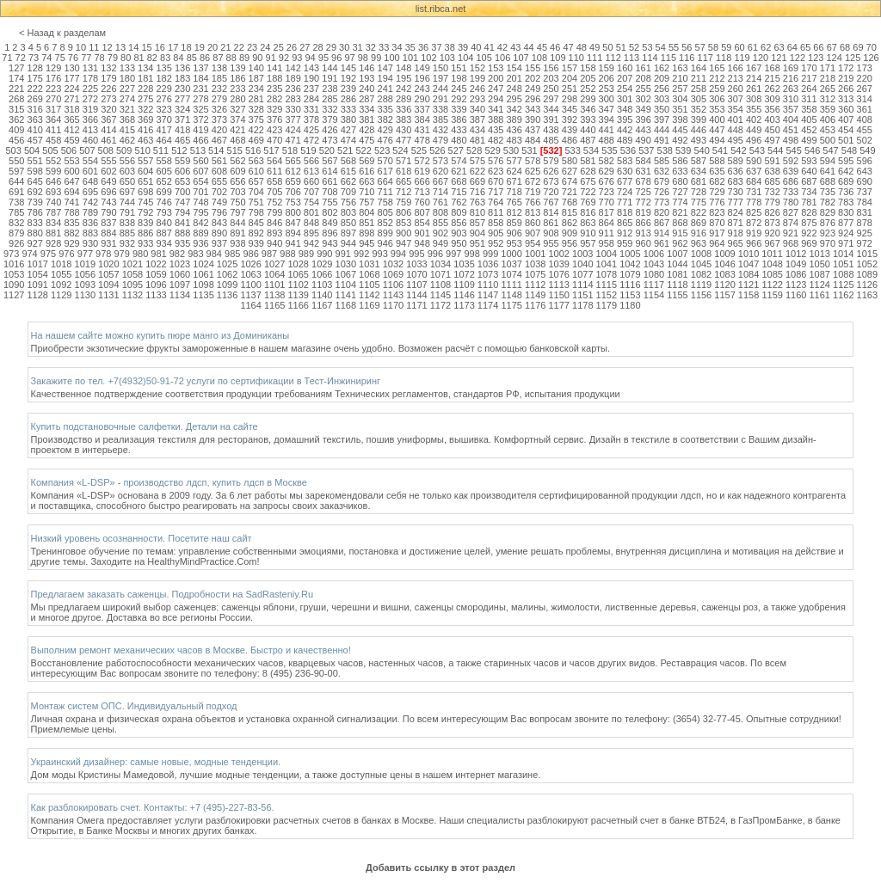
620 (440, 171)
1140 (321, 295)
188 (274, 78)
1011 (771, 253)
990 (324, 253)
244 (440, 88)
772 (642, 202)
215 (771, 78)
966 (753, 243)
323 (163, 109)
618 (403, 171)
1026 (250, 264)
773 (661, 202)
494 (716, 140)
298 (569, 99)
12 (107, 47)
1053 (13, 274)
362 (16, 119)
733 (790, 192)
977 (85, 253)
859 (514, 223)
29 (331, 47)
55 (673, 47)
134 (145, 68)
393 (587, 119)
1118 (677, 284)
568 (348, 161)
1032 (393, 264)
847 (292, 223)
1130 (85, 295)
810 (477, 212)
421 (237, 130)
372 (200, 119)
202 (532, 78)
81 (138, 57)
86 (205, 57)
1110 (487, 284)
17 (173, 47)
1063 (250, 274)
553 (71, 161)
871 (735, 223)
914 (661, 233)
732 (771, 192)
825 (753, 212)
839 (145, 223)
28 (317, 47)
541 (720, 150)
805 (385, 212)
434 (477, 130)
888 (182, 233)
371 (182, 119)
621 (458, 171)
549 (867, 150)
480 (458, 140)
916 (698, 233)
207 (624, 78)
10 (81, 47)
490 (642, 140)
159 (606, 68)
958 (606, 243)
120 (760, 57)
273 (108, 99)
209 (661, 78)
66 (818, 47)
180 (127, 78)
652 (163, 181)
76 (73, 57)
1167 (321, 305)
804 (366, 212)
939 (256, 243)
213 (735, 78)
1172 (440, 305)
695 (90, 192)
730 (735, 192)
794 (182, 212)
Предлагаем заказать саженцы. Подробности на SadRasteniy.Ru (172, 594)
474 (348, 140)
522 (363, 150)
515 (235, 150)
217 (808, 78)
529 (492, 150)
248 (514, 88)
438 (550, 130)
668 (458, 181)
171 (827, 68)
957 (587, 243)
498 (790, 140)
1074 (511, 274)
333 (348, 109)
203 (550, 78)
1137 (250, 295)
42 (502, 47)
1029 (321, 264)
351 (679, 109)
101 (410, 57)
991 (343, 253)
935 (182, 243)
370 (163, 119)
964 (716, 243)
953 (514, 243)
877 (845, 223)
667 (440, 181)
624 (514, 171)
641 (827, 171)
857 (477, 223)
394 (606, 119)
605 (163, 171)
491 (661, 140)
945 (366, 243)
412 (71, 130)
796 (219, 212)
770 (606, 202)
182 (163, 78)
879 (16, 233)
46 (555, 47)
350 (661, 109)
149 (421, 68)
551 (35, 161)
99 (376, 57)
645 (35, 181)
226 (108, 88)
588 (716, 161)
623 (495, 171)
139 (237, 68)
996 (435, 253)
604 (145, 171)
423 (274, 130)
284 (311, 99)
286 (348, 99)
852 (385, 223)
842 (200, 223)
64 (792, 47)
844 (237, 223)
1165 (274, 305)
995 (416, 253)
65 (805, 47)
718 (514, 192)
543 (757, 150)
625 (532, 171)
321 (127, 109)
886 (145, 233)
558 (163, 161)
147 (385, 68)
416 (145, 130)
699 (163, 192)
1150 (558, 295)
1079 (629, 274)
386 (458, 119)
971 (845, 243)
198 (458, 78)
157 (569, 68)
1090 (13, 284)
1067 (346, 274)
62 (766, 47)
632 (661, 171)
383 (403, 119)
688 (827, 181)
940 (274, 243)
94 (310, 57)
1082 (701, 274)
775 (698, 202)
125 (852, 57)
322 (145, 109)
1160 (796, 295)
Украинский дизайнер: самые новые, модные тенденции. (156, 762)
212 (716, 78)
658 (274, 181)
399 (698, 119)
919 (753, 233)
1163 (867, 295)
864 (606, 223)
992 (361, 253)
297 (550, 99)
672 (532, 181)
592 (790, 161)
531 (529, 150)
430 (403, 130)
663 (366, 181)
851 (366, 223)
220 (864, 78)
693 (53, 192)
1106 (393, 284)
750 (237, 202)
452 (808, 130)
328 (256, 109)
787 (53, 212)
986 (250, 253)
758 (385, 202)
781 (808, 202)
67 (832, 47)
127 (16, 68)
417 (163, 130)
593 (808, 161)
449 (753, 130)
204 (569, 78)
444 (661, 130)
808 (440, 212)
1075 (535, 274)
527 (456, 150)
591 (771, 161)
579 (550, 161)
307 (735, 99)
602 (108, 171)
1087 (820, 274)
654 (200, 181)
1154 (654, 295)
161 (642, 68)
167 (753, 68)
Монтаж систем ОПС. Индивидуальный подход (134, 706)
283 (292, 99)
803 (348, 212)
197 (440, 78)
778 (753, 202)
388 (495, 119)
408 (864, 119)
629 (606, 171)
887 (163, 233)
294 (495, 99)
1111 (511, 284)
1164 (250, 305)
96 (336, 57)
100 (391, 57)
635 (716, 171)
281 (256, 99)
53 (647, 47)
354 (735, 109)
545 (794, 150)
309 (771, 99)
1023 (179, 264)
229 (163, 88)
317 (53, 109)
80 (125, 57)
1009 (724, 253)
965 (735, 243)
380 (348, 119)
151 (458, 68)
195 (403, 78)
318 (71, 109)
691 (16, 192)
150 (440, 68)
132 (108, 68)
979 (121, 253)
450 (771, 130)
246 (477, 88)
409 (16, 130)
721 (569, 192)
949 (440, 243)
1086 (796, 274)
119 (741, 57)
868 (679, 223)
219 (845, 78)
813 (532, 212)
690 (864, 181)
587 (698, 161)
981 (158, 253)
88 (231, 57)
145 (348, 68)
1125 (843, 284)
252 (587, 88)
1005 (629, 253)
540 (701, 150)
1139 (297, 295)
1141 (346, 295)
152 (477, 68)
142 (292, 68)
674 (569, 181)
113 (631, 57)
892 (256, 233)
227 (127, 88)
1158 (748, 295)
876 (827, 223)
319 (90, 109)
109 (557, 57)
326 (219, 109)
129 (53, 68)
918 (735, 233)
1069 (393, 274)
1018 (61, 264)
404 (790, 119)
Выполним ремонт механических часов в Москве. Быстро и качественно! (191, 650)
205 (587, 78)
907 (532, 233)
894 (292, 233)
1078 (606, 274)
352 (698, 109)
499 (808, 140)
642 (845, 171)
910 (587, 233)
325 (200, 109)
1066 (321, 274)
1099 (227, 284)
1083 (724, 274)
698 (145, 192)
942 (311, 243)
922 (808, 233)
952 (495, 243)
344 (550, 109)
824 (735, 212)
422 (256, 130)
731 (753, 192)
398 (679, 119)
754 (311, 202)
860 (532, 223)
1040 (582, 264)
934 (163, 243)
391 (550, 119)
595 (845, 161)
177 (71, 78)
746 (163, 202)
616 (366, 171)
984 (214, 253)
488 (606, 140)
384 (421, 119)
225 (90, 88)
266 (845, 88)
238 (329, 88)
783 (845, 202)
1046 (724, 264)
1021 (132, 264)
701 (200, 192)
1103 (321, 284)
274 (127, 99)
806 (403, 212)
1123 (796, 284)
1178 (582, 305)
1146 (463, 295)
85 (192, 57)
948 (421, 243)
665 (403, 181)
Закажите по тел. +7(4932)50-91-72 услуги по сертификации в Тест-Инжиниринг (205, 381)
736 (845, 192)
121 (778, 57)
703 (237, 192)
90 (257, 57)
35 (410, 47)
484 (532, 140)
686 (790, 181)
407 (845, 119)
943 (329, 243)
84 (178, 57)
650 (127, 181)
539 (683, 150)
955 (550, 243)
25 (279, 47)
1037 (511, 264)
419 (200, 130)
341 (495, 109)
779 (771, 202)
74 (46, 57)
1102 (297, 284)
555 (108, 161)
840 (163, 223)
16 (160, 47)
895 (311, 233)
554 (90, 161)
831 (864, 212)
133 (127, 68)
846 (274, 223)
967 (771, 243)
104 (465, 57)
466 (200, 140)
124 (833, 57)
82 (152, 57)
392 (569, 119)
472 (311, 140)
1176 (535, 305)
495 (735, 140)
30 (344, 47)
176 (53, 78)
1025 (227, 264)
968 (790, 243)
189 (292, 78)
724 (624, 192)
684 (753, 181)
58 (713, 47)
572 (421, 161)
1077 (582, 274)
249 (532, 88)
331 (311, 109)
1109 (463, 284)
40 (476, 47)
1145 (440, 295)
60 (739, 47)
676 (606, 181)
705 (274, 192)
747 (182, 202)
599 (53, 171)
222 (35, 88)
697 (127, 192)
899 (385, 233)
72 (20, 57)
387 (477, 119)
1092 (61, 284)
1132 (132, 295)
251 (569, 88)
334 (366, 109)
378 (311, 119)
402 (753, 119)
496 (753, 140)
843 (219, 223)
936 (200, 243)
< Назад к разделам (62, 33)
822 (698, 212)
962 (679, 243)
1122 (771, 284)
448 (735, 130)
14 (133, 47)
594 (827, 161)
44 (528, 47)
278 (200, 99)
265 (827, 88)
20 (212, 47)
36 (423, 47)
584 (642, 161)
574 (458, 161)
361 (864, 109)
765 (514, 202)
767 (550, 202)
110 (576, 57)
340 (477, 109)
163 (679, 68)
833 (35, 223)
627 (569, 171)
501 (845, 140)
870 (716, 223)
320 (108, 109)
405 (808, 119)
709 (348, 192)
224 (71, 88)
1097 (179, 284)
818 (624, 212)
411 (53, 130)
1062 (227, 274)
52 (634, 47)
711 (385, 192)
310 (790, 99)
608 (219, 171)
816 (587, 212)
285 (329, 99)
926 (16, 243)
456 (16, 140)
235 (274, 88)
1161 (820, 295)
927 (35, 243)
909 (569, 233)
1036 (487, 264)
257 (679, 88)
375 (256, 119)
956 (569, 243)
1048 (771, 264)
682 (716, 181)
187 (256, 78)
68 (845, 47)
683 (735, 181)
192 (348, 78)
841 (182, 223)
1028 (297, 264)
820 (661, 212)
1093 (85, 284)
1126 (867, 284)
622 (477, 171)
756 (348, 202)
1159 (771, 295)
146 (366, 68)
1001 (535, 253)
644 (16, 181)
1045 (701, 264)
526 (437, 150)
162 (661, 68)
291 (440, 99)
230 (182, 88)
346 (587, 109)
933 (145, 243)
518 (290, 150)
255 (642, 88)
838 (127, 223)
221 (16, 88)
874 (790, 223)
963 (698, 243)
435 (495, 130)
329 (274, 109)
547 (830, 150)
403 (771, 119)
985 (232, 253)
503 (13, 150)
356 (771, 109)
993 (379, 253)
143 (311, 68)
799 (274, 212)
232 (219, 88)
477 (403, 140)
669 (477, 181)
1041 (606, 264)
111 (594, 57)
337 (421, 109)
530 (511, 150)
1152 (606, 295)
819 (642, 212)
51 (621, 47)
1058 (132, 274)
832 (16, 223)
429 (385, 130)
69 (858, 47)
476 (385, 140)
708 (329, 192)
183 (182, 78)
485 (550, 140)
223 (53, 88)
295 (514, 99)
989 (306, 253)
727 (679, 192)
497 (771, 140)
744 (127, 202)
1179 (606, 305)
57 (700, 47)
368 (127, 119)
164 (698, 68)
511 (161, 150)
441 (606, 130)
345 (569, 109)
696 (108, 192)
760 (421, 202)
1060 (179, 274)
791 (127, 212)
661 (329, 181)
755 (329, 202)
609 (237, 171)
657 (256, 181)
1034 (440, 264)
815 (569, 212)
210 (679, 78)
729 (716, 192)
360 (845, 109)
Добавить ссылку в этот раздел (440, 867)
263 (790, 88)
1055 (61, 274)
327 (237, 109)
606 (182, 171)
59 (726, 47)
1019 (85, 264)
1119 (701, 284)
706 (292, 192)
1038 (535, 264)
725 (642, 192)
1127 (13, 295)
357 (790, 109)
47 (568, 47)
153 (495, 68)
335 (385, 109)
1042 (629, 264)
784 (864, 202)
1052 (867, 264)
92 (284, 57)
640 (808, 171)
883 (90, 233)
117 (705, 57)
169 (790, 68)
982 (177, 253)
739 (35, 202)
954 (532, 243)
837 (108, 223)
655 (219, 181)
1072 (463, 274)
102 (428, 57)
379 (329, 119)
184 (200, 78)
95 (323, 57)
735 (827, 192)
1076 (558, 274)
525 (419, 150)
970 (827, 243)
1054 (37, 274)
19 (199, 47)
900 (403, 233)
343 (532, 109)
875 (808, 223)
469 (256, 140)
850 (348, 223)
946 (385, 243)
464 (163, 140)
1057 (108, 274)
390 (532, 119)
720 (550, 192)
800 (292, 212)
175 (35, 78)
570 (385, 161)
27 (304, 47)
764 (495, 202)
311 (808, 99)
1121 (748, 284)
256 (661, 88)
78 (99, 57)
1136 (227, 295)
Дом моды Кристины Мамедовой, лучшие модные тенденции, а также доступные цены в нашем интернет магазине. (286, 775)
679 (661, 181)
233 (237, 88)
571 (403, 161)
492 (679, 140)
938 (237, 243)
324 (182, 109)
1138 (274, 295)
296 (532, 99)
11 (94, 47)
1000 (511, 253)
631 (642, 171)
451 (790, 130)
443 (642, 130)
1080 (654, 274)
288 (385, 99)
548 (849, 150)
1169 (369, 305)
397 (661, 119)
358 (808, 109)
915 (679, 233)
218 (827, 78)
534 (591, 150)
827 (790, 212)
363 (35, 119)
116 (686, 57)
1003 (582, 253)
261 (753, 88)
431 (421, 130)
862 (569, 223)
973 (11, 253)
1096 (155, 284)
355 (753, 109)
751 (256, 202)
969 (808, 243)
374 (237, 119)
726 (661, 192)
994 (398, 253)
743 (108, 202)
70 (871, 47)
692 (35, 192)
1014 (843, 253)
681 (698, 181)
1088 (843, 274)
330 (292, 109)
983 (195, 253)
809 (458, 212)
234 (256, 88)
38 (450, 47)
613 (311, 171)
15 (146, 47)
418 (182, 130)
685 (771, 181)
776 (716, 202)
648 (90, 181)
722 (587, 192)
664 (385, 181)
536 (628, 150)
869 (698, 223)
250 (550, 88)
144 (329, 68)
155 (532, 68)
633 (679, 171)
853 (403, 223)
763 (477, 202)
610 (256, 171)
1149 (535, 295)
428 (366, 130)
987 (269, 253)
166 (735, 68)
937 (219, 243)
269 (35, 99)
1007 (677, 253)
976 (66, 253)
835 (71, 223)
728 (698, 192)
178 (90, 78)
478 (421, 140)
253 (606, 88)
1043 (654, 264)
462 (127, 140)
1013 (819, 253)
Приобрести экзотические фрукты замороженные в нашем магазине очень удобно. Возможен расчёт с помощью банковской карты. (320, 348)
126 (870, 57)
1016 (13, 264)
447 (716, 130)
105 (483, 57)
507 (87, 150)
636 (735, 171)
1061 (203, 274)
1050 (820, 264)
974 (29, 253)
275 (145, 99)
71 (7, 57)
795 (200, 212)
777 (735, 202)
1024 (203, 264)
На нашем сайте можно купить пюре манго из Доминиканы (160, 335)
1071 (440, 274)
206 (606, 78)
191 (329, 78)
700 (182, 192)
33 (384, 47)
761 (440, 202)
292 (458, 99)
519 (308, 150)
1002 (558, 253)
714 (440, 192)
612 (292, 171)
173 (864, 68)
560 (200, 161)
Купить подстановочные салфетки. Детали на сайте (144, 426)
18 (186, 47)
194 (385, 78)
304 (679, 99)
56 (686, 47)
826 (771, 212)
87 (218, 57)
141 (274, 68)
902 (440, 233)
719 (532, 192)
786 (35, 212)
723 (606, 192)
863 (587, 223)
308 (753, 99)
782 (827, 202)
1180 (629, 305)
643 (864, 171)
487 (587, 140)
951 (477, 243)
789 (90, 212)
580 (569, 161)
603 (127, 171)
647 (71, 181)
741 (71, 202)
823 (716, 212)
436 (514, 130)
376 (274, 119)
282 (274, 99)
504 (32, 150)
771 (624, 202)
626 (550, 171)
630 (624, 171)
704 (256, 192)
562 (237, 161)
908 (550, 233)
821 (679, 212)
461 (108, 140)
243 (421, 88)
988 (287, 253)
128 (35, 68)
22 (239, 47)
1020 (108, 264)
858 (495, 223)
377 (292, 119)
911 (606, 233)
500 (827, 140)
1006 (654, 253)
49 (594, 47)
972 (864, 243)
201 (514, 78)
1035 (463, 264)
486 (569, 140)
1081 (677, 274)
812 (514, 212)
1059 (155, 274)
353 (716, 109)
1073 (487, 274)
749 (219, 202)
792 (145, 212)
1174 (487, 305)
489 (624, 140)
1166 (297, 305)
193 (366, 78)
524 (400, 150)
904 (477, 233)
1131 (108, 295)
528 (474, 150)
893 (274, 233)
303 (661, 99)
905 (495, 233)
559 (182, 161)
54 (661, 47)
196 (421, 78)
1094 (108, 284)
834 (53, 223)
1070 (416, 274)
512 (179, 150)
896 (329, 233)
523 (382, 150)
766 (532, 202)
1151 (582, 295)
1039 (558, 264)
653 (182, 181)
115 (668, 57)
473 (329, 140)
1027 (274, 264)
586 (679, 161)
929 (71, 243)
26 (291, 47)
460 (90, 140)
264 (808, 88)
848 (311, 223)
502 (864, 140)
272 (90, 99)
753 (292, 202)
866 (642, 223)
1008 (701, 253)
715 (458, 192)
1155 (677, 295)
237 (311, 88)
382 (385, 119)
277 (182, 99)
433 (458, 130)
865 (624, 223)
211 (698, 78)
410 (35, 130)
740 (53, 202)
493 (698, 140)
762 (458, 202)
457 (35, 140)
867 (661, 223)
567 (329, 161)
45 (542, 47)
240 (366, 88)
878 (864, 223)
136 (182, 68)
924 (845, 233)
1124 (820, 284)
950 (458, 243)
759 (403, 202)
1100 (250, 284)
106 (502, 57)
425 (311, 130)
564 (274, 161)
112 (612, 57)
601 (90, 171)
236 (292, 88)
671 (514, 181)
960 (642, 243)
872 (753, 223)
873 (771, 223)
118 (723, 57)
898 (366, 233)
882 (71, 233)
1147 (487, 295)
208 (642, 78)
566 (311, 161)
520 (327, 150)
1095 (132, 284)
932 (127, 243)
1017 (37, 264)
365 (71, 119)
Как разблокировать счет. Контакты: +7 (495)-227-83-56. (152, 807)
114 (649, 57)
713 (421, 192)
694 (71, 192)
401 (735, 119)
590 (753, 161)
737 (864, 192)
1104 (346, 284)
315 (16, 109)
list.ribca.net (441, 8)
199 (477, 78)
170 (808, 68)
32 (371, 47)
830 (845, 212)
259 (716, 88)
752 (274, 202)
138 (219, 68)
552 (53, 161)
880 (35, 233)
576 (495, 161)
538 (665, 150)
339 (458, 109)
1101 (274, 284)
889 (200, 233)
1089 (867, 274)
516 (253, 150)
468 (237, 140)
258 (698, 88)
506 (69, 150)
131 (90, 68)
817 (606, 212)
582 (606, 161)
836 (90, 223)
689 (845, 181)
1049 (796, 264)
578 (532, 161)
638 (771, 171)
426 (329, 130)
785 (16, 212)
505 (50, 150)
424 (292, 130)
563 (256, 161)
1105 (369, 284)
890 (219, 233)
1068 (369, 274)
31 (357, 47)
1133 (155, 295)
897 (348, 233)
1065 (297, 274)
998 (472, 253)
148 (403, 68)
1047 (748, 264)
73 (33, 57)
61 (753, 47)
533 (572, 150)
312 (827, 99)
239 (348, 88)
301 (624, 99)
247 (495, 88)
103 (447, 57)
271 (71, 99)
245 (458, 88)
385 (440, 119)
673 (550, 181)
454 (845, 130)
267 (864, 88)
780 (790, 202)
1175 (511, 305)
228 (145, 88)
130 (71, 68)
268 (16, 99)
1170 (393, 305)
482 (495, 140)
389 (514, 119)
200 (495, 78)
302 (642, 99)
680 (679, 181)
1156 (701, 295)
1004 (606, 253)
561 (219, 161)
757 (366, 202)
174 (16, 78)
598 (35, 171)
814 (550, 212)
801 (311, 212)
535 (609, 150)
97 (349, 57)
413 (90, 130)
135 (163, 68)
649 (108, 181)
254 (624, 88)
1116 (629, 284)
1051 (843, 264)
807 (421, 212)
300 (606, 99)
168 (771, 68)
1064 (274, 274)
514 (216, 150)
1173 (463, 305)
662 (348, 181)
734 (808, 192)
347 (606, 109)
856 (458, 223)
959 (624, 243)
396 (642, 119)
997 (453, 253)
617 (385, 171)
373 (219, 119)
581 (587, 161)
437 (532, 130)
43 (515, 47)
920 (771, 233)
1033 (416, 264)
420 (219, 130)
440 (587, 130)
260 (735, 88)
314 (864, 99)
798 (256, 212)
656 (237, 181)
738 (16, 202)
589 (735, 161)
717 (495, 192)
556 (127, 161)
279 (219, 99)
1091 (37, 284)
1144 (416, 295)
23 (252, 47)
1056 (85, 274)
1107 (416, 284)
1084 (748, 274)
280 (237, 99)
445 (679, 130)
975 (48, 253)
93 (297, 57)
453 (827, 130)
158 (587, 68)
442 (624, 130)
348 (624, 109)
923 (827, 233)
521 (345, 150)
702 (219, 192)
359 (827, 109)
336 (403, 109)
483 (514, 140)
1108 (440, 284)
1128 (37, 295)
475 (366, 140)
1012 (796, 253)
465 (182, 140)
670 (495, 181)
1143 (393, 295)
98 (363, 57)
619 (421, 171)
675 (587, 181)
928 (53, 243)
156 (550, 68)
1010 (748, 253)
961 (661, 243)
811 (495, 212)
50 (607, 47)
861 (550, 223)
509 (124, 150)
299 (587, 99)
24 (265, 47)
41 (489, 47)
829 (827, 212)
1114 (582, 284)
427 (348, 130)
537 (646, 150)
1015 (867, 253)
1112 (535, 284)
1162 (843, 295)
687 (808, 181)
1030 (346, 264)
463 (145, 140)
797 (237, 212)
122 (797, 57)
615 (348, 171)
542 (738, 150)
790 (108, 212)
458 (53, 140)
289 (403, 99)
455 (864, 130)
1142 (369, 295)
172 (845, 68)
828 (808, 212)
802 (329, 212)
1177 (558, 305)
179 (108, 78)
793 (163, 212)
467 (219, 140)
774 (679, 202)
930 (90, 243)
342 (514, 109)
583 (624, 161)
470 (274, 140)
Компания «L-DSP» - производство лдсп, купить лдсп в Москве (169, 482)
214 (753, 78)
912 (624, 233)
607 (200, 171)
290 (421, 99)
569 (366, 161)
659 (292, 181)
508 (106, 150)
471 (292, 140)
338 (440, 109)
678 (642, 181)
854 (421, 223)
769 (587, 202)
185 (219, 78)
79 (113, 57)
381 (366, 119)
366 (90, 119)
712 (403, 192)
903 (458, 233)
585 (661, 161)
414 (108, 130)
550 (16, 161)
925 (864, 233)
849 (329, 223)
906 (514, 233)
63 (778, 47)
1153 (629, 295)
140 (256, 68)
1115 (606, 284)
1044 (677, 264)
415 (127, 130)
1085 (771, 274)
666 (421, 181)
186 (237, 78)
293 (477, 99)
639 (790, 171)
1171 (416, 305)
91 (271, 57)
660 (311, 181)
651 (145, 181)
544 (775, 150)
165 (716, 68)
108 (539, 57)
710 (366, 192)
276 (163, 99)
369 (145, 119)
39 (463, 47)
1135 (203, 295)
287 (366, 99)
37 (436, 47)
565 (292, 161)
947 (403, 243)
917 (716, 233)
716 (477, 192)
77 (86, 57)
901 (421, 233)
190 (311, 78)
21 (225, 47)
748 (200, 202)
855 (440, 223)
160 (624, 68)
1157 (724, 295)
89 (244, 57)
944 (348, 243)
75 (60, 57)
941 (292, 243)
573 (440, 161)
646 (53, 181)
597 (16, 171)
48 (581, 47)
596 (864, 161)
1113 (558, 284)
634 (698, 171)
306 (716, 99)
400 (716, 119)
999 (490, 253)
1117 (654, 284)
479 (440, 140)
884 (108, 233)
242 (403, 88)
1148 (511, 295)
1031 (369, 264)
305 (698, 99)
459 (71, 140)
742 (90, 202)
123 (815, 57)
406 (827, 119)
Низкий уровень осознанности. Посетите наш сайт (141, 538)
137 (200, 68)
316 (35, 109)
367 (108, 119)
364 (53, 119)
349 (642, 109)
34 (396, 47)
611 (274, 171)
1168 (346, 305)
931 (108, 243)
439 (569, 130)
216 (790, 78)
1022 (155, 264)
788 (71, 212)
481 (477, 140)
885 (127, 233)
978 (103, 253)
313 (845, 99)
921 (790, 233)
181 (145, 78)
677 (624, 181)
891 (237, 233)
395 (624, 119)
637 (753, 171)
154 (514, 68)
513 (198, 150)
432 (440, 130)
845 (256, 223)
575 (477, 161)
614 (329, 171)
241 (385, 88)
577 (514, 161)
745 (145, 202)
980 (140, 253)
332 (329, 109)
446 (698, 130)
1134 (179, 295)
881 (53, 233)
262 (771, 88)
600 (71, 171)
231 (200, 88)
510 (142, 150)
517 (271, 150)
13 (120, 47)
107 (520, 57)
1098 (203, 284)
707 (311, 192)
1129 (61, 295)
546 (812, 150)
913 (642, 233)
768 (569, 202)
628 (587, 171)
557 (145, 161)
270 (53, 99)
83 (165, 57)
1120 (724, 284)
